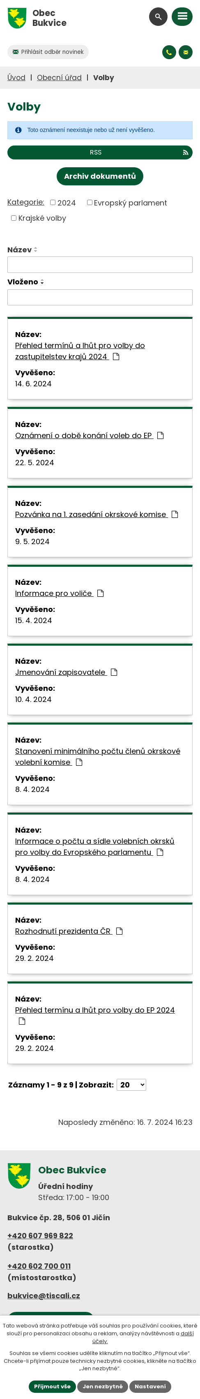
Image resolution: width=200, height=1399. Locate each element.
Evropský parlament (130, 202)
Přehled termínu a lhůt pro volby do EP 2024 (95, 1015)
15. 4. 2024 (33, 620)
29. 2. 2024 (34, 958)
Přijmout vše (52, 1386)
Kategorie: (25, 202)
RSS (139, 152)
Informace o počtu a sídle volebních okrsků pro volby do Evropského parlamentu (95, 846)
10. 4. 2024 (33, 699)
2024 (66, 202)
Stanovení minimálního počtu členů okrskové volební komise (97, 756)
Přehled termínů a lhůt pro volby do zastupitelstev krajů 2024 (80, 351)
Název (19, 250)
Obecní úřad (59, 78)
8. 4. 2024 (32, 789)
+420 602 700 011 (39, 1266)
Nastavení (150, 1386)
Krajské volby (42, 218)
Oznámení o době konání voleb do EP (89, 435)
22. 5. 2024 (34, 462)
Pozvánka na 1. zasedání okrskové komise (96, 514)
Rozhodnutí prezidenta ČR (68, 931)
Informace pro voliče (59, 593)
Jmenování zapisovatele (66, 672)
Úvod (16, 78)
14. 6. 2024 (33, 384)
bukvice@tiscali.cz (43, 1295)
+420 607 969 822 (40, 1235)
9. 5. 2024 (32, 541)
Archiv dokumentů (100, 176)
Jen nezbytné (103, 1386)
